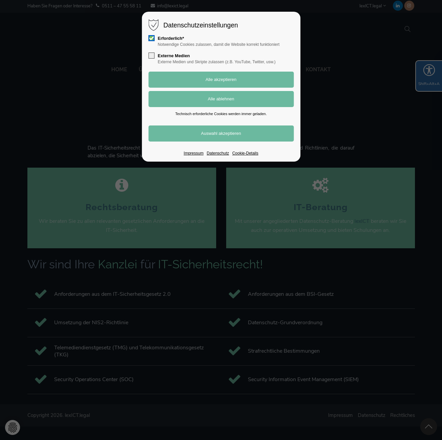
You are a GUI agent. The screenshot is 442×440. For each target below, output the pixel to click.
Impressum (193, 153)
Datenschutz (218, 153)
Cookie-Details (245, 153)
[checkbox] (151, 38)
